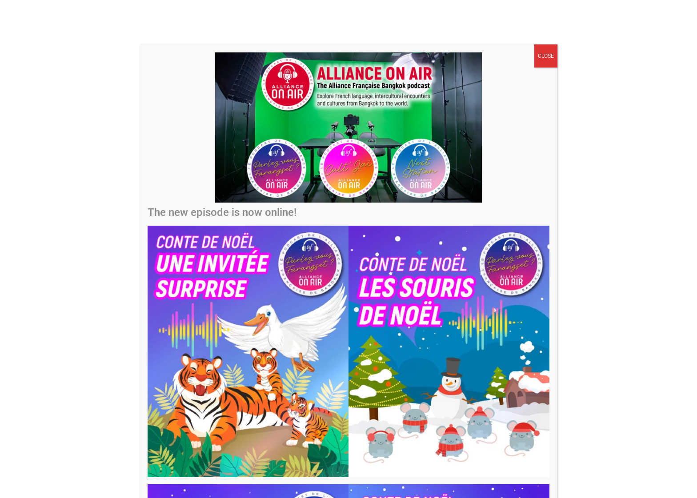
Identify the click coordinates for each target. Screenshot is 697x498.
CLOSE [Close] (546, 56)
